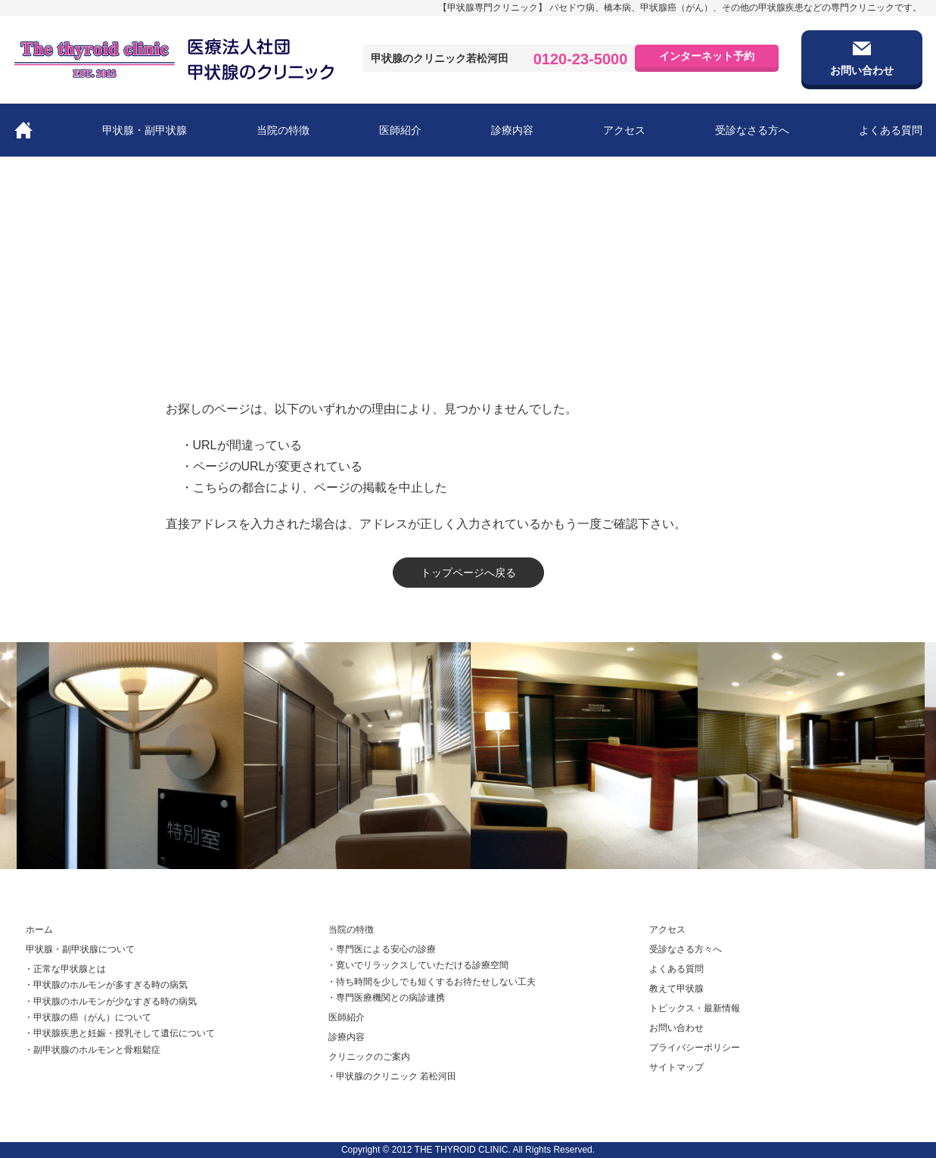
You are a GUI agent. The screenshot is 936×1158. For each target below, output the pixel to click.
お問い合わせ (676, 1028)
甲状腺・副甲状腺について (80, 949)
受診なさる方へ (752, 130)
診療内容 (512, 130)
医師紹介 (400, 130)
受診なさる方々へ (685, 949)
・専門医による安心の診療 (381, 949)
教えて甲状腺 (676, 988)
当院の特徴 (283, 130)
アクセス (624, 130)
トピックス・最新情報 (693, 1008)
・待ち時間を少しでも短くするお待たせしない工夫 (431, 981)
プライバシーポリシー (694, 1047)
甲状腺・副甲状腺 (144, 130)
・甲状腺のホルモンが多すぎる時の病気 (106, 985)
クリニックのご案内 (369, 1056)
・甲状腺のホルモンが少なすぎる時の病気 (110, 1001)
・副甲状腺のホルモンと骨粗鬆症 (92, 1050)
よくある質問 (890, 130)
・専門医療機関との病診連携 (386, 997)
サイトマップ (676, 1067)
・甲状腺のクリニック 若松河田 (391, 1077)
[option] (143, 755)
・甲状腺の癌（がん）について (87, 1017)
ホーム (28, 329)
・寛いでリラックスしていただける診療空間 (417, 966)
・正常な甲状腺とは (65, 969)
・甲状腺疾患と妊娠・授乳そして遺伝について (119, 1034)
